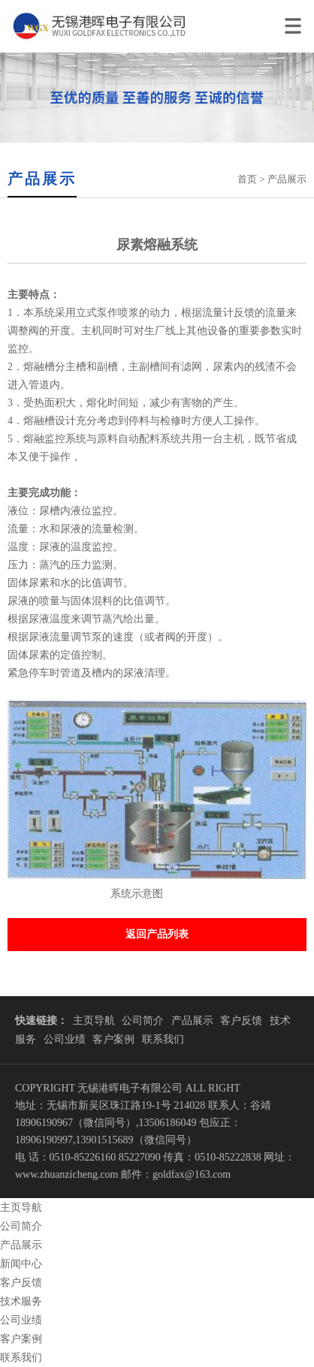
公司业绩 (65, 1039)
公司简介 (143, 1020)
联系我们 (163, 1039)
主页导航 (94, 1020)
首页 (247, 179)
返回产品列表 (157, 934)
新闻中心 (21, 1263)
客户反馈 (241, 1020)
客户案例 (113, 1039)
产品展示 (192, 1020)
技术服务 (21, 1301)
